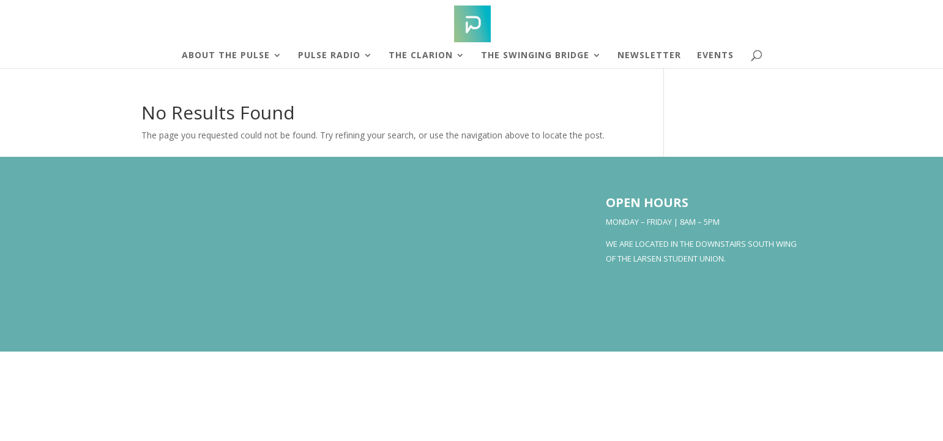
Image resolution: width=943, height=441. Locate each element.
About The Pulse (226, 56)
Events (715, 56)
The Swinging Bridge (535, 56)
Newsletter (649, 56)
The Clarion (421, 56)
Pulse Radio (329, 56)
